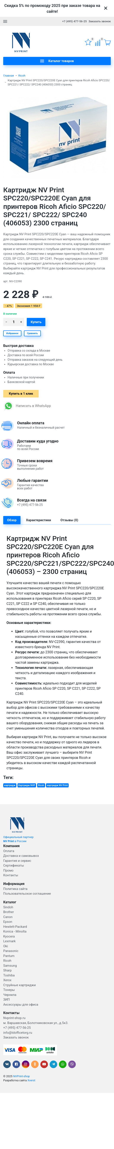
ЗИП (6, 1000)
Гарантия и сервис (17, 861)
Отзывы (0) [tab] (69, 520)
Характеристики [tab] (38, 520)
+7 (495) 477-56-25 (74, 21)
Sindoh (8, 907)
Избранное (12, 333)
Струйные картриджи (19, 985)
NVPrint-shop (21, 1076)
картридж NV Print (57, 785)
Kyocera (9, 936)
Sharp (7, 970)
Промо (8, 870)
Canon (8, 917)
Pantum (8, 956)
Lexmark (9, 941)
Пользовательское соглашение (27, 894)
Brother (8, 912)
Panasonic (10, 951)
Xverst (31, 1080)
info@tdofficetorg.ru (17, 1033)
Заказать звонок (100, 21)
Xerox (7, 980)
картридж (9, 785)
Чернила (9, 995)
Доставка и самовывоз (21, 856)
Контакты (10, 875)
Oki (5, 946)
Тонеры (9, 990)
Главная (8, 75)
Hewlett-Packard (15, 927)
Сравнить (32, 333)
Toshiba (9, 975)
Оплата (8, 851)
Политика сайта (15, 889)
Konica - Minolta (15, 931)
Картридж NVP (26, 785)
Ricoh (21, 75)
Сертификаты (13, 865)
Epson (7, 922)
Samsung (10, 966)
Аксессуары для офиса (20, 1004)
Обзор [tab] (12, 520)
